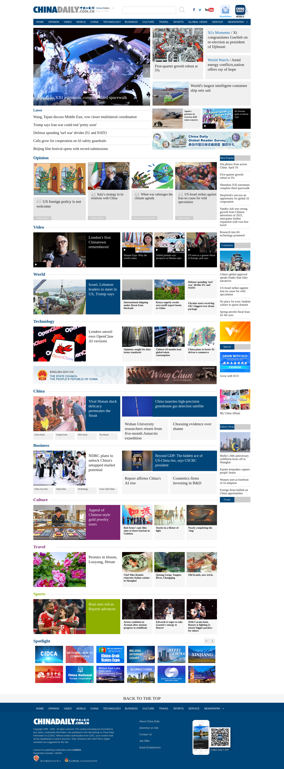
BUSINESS (131, 21)
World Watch (218, 60)
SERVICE (217, 21)
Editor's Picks (227, 426)
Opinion (41, 157)
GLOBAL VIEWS (197, 21)
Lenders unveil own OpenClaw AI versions (101, 336)
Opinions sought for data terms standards (137, 351)
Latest (37, 110)
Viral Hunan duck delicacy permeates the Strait (103, 408)
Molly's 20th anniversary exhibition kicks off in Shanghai (234, 459)
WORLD (81, 21)
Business (41, 445)
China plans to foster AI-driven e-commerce (201, 351)
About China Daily (149, 721)
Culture (40, 499)
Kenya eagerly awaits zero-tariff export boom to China (168, 305)
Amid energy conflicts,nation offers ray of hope (226, 65)
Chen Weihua (184, 218)
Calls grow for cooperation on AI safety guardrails (69, 141)
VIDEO (68, 21)
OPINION (53, 21)
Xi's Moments (219, 32)
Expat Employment (150, 747)
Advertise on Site (148, 727)
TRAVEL (163, 21)
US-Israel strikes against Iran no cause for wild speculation (197, 198)
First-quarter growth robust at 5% (231, 176)
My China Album (230, 413)
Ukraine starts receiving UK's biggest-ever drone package (201, 306)
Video (38, 227)
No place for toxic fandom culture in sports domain (235, 303)
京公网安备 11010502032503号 (82, 761)
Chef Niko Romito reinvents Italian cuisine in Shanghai (137, 578)
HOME (40, 21)
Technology (43, 321)
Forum (227, 499)
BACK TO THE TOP (142, 698)
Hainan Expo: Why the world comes (135, 257)
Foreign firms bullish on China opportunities (234, 491)
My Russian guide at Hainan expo (241, 114)
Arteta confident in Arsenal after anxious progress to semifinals (135, 625)
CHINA (95, 21)
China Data (61, 489)
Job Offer (144, 740)
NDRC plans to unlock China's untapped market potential (102, 462)
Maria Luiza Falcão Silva (144, 218)
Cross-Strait (39, 434)
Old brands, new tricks (200, 575)
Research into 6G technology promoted (232, 234)
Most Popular (227, 158)
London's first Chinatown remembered (100, 242)
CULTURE (148, 21)
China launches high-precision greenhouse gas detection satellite (179, 403)
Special (227, 346)
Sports (39, 594)
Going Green (61, 434)
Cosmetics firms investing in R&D (187, 480)
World (39, 274)
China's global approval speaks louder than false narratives (234, 277)
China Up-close (41, 489)
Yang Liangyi (42, 218)
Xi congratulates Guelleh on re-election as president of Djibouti (228, 39)
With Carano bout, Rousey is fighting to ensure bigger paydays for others (200, 626)
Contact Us (145, 734)
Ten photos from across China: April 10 (233, 166)
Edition (103, 8)
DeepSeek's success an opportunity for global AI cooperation (234, 198)
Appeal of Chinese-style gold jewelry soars (99, 517)
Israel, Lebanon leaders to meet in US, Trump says (103, 289)
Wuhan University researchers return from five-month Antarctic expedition (143, 431)
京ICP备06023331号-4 (50, 761)
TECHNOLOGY (111, 21)
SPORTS (178, 21)
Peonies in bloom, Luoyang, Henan (103, 559)
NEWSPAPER (235, 21)
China (39, 391)
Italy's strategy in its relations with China (107, 196)
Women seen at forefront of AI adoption (234, 481)
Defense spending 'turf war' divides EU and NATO (70, 133)
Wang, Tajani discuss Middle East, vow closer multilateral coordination (85, 117)
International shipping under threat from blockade (136, 305)
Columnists (227, 245)
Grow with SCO (229, 375)
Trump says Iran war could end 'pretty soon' (65, 125)
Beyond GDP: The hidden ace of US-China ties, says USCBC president (178, 460)
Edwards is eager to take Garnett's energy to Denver (169, 625)
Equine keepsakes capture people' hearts (235, 471)
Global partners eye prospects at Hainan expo (168, 257)
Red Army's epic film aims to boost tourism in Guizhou (137, 530)
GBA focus (82, 434)
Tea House (104, 434)
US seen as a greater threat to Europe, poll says (201, 257)
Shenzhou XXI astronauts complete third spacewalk (82, 97)
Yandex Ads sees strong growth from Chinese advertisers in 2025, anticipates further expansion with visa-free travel (234, 217)
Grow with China (106, 489)
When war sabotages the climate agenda (154, 196)
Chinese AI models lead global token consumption (168, 352)
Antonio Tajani (96, 218)
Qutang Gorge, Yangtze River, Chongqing (168, 576)
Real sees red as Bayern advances (102, 606)
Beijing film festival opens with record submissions (70, 149)
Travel (39, 546)
